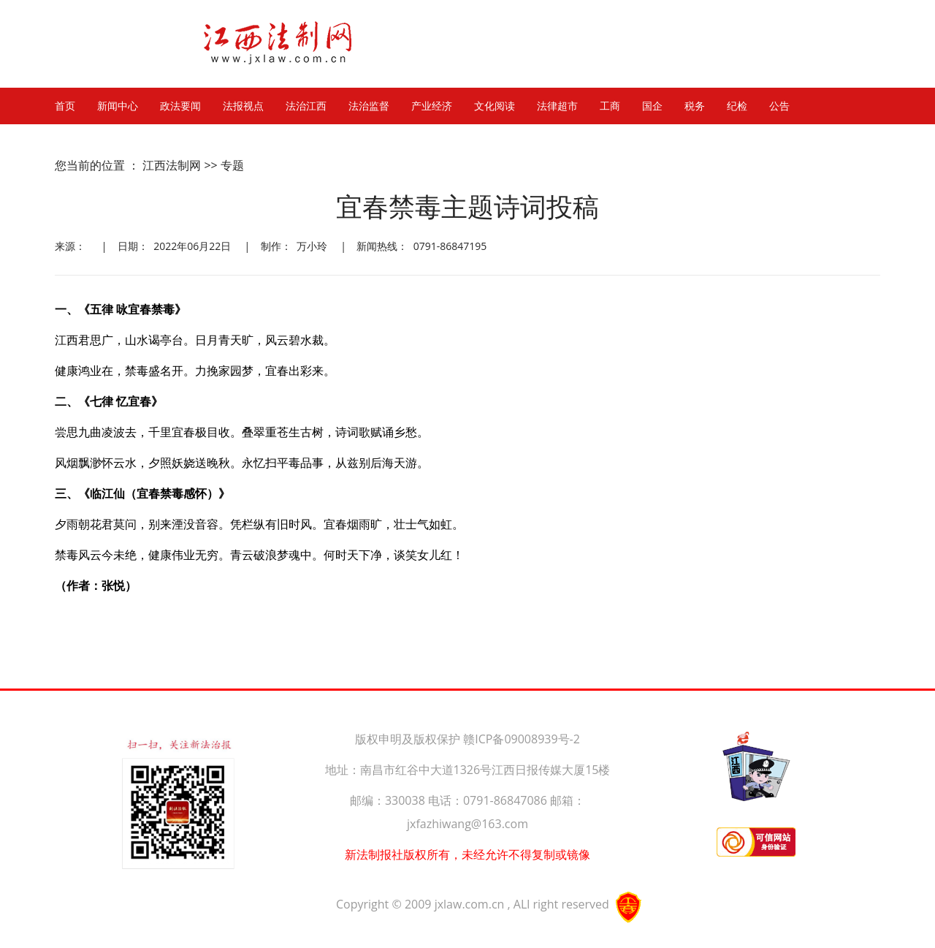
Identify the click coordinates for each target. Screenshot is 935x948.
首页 (65, 106)
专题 (232, 165)
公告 (779, 106)
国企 (652, 106)
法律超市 (557, 106)
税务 (694, 106)
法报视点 (243, 106)
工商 (610, 106)
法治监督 (368, 106)
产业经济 (431, 106)
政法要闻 (180, 106)
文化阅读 (494, 106)
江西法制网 (171, 165)
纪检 (737, 106)
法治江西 (306, 106)
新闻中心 (117, 106)
